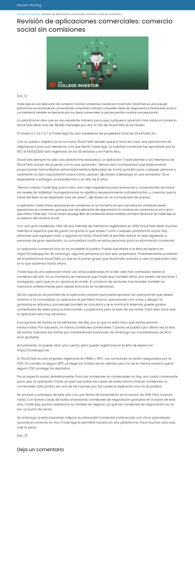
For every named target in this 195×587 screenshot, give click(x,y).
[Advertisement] (97, 562)
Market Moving (29, 5)
